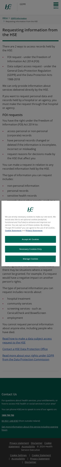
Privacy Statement (34, 230)
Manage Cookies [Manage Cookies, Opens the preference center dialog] (30, 259)
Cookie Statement (13, 230)
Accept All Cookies (30, 239)
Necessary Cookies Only (30, 249)
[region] (30, 233)
